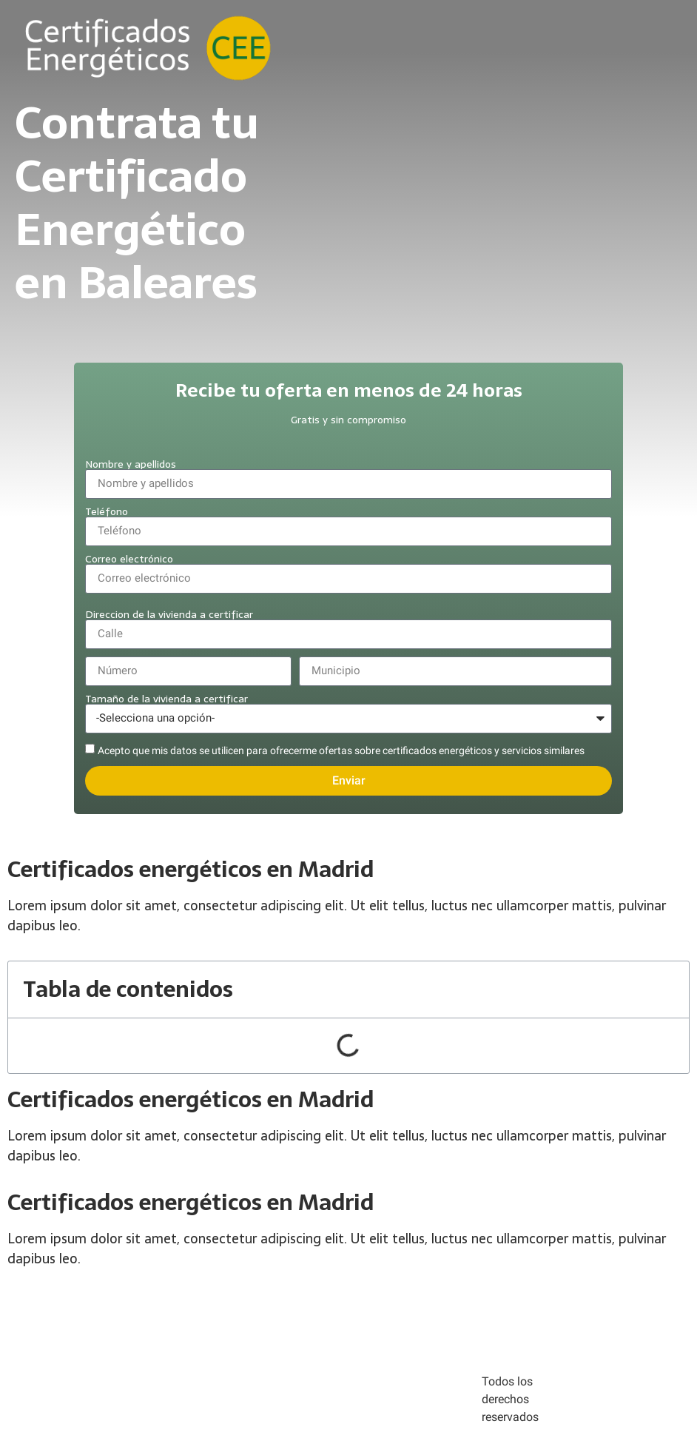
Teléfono (106, 511)
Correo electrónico (129, 559)
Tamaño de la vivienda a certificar (166, 698)
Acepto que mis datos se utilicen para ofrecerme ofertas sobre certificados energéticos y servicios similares (341, 750)
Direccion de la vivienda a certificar (169, 614)
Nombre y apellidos (130, 464)
